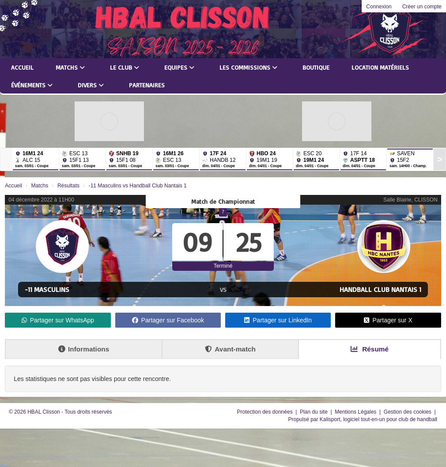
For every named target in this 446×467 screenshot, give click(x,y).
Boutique (315, 67)
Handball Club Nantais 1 (380, 289)
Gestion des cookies (408, 412)
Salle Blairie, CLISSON (410, 200)
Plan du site (314, 412)
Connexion (378, 7)
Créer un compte (422, 7)
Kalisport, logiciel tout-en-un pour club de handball (378, 419)
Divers (91, 85)
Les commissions (248, 67)
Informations (83, 349)
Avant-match (230, 349)
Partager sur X (388, 320)
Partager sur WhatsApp (58, 320)
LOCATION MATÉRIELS (380, 67)
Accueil (22, 67)
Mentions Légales (356, 412)
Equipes (179, 67)
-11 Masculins (47, 289)
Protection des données (265, 412)
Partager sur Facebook (168, 320)
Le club (124, 67)
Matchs (70, 67)
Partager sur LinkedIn (278, 320)
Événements (32, 85)
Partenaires (147, 85)
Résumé (370, 349)
